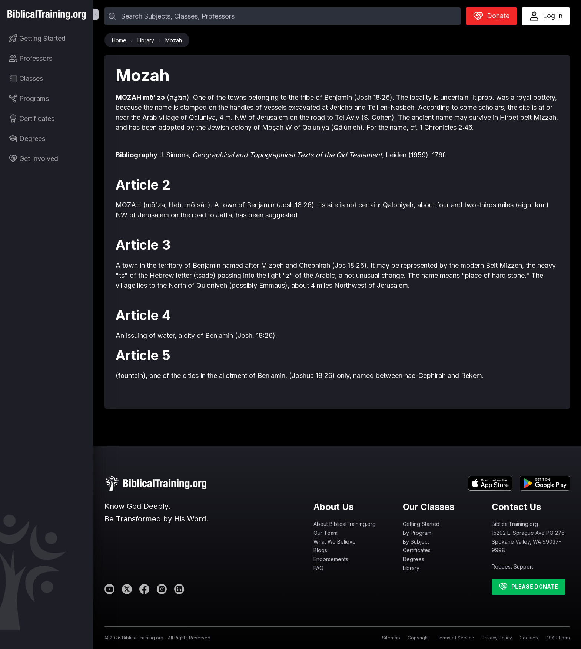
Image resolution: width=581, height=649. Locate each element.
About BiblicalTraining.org (344, 524)
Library (147, 40)
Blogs (320, 550)
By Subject (416, 541)
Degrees (413, 559)
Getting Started (421, 524)
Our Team (325, 533)
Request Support (512, 566)
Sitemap (391, 637)
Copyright (418, 637)
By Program (417, 533)
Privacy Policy (497, 637)
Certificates (417, 550)
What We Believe (334, 541)
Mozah (173, 40)
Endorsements (330, 559)
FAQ (318, 568)
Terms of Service (455, 637)
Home (121, 40)
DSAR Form (557, 637)
